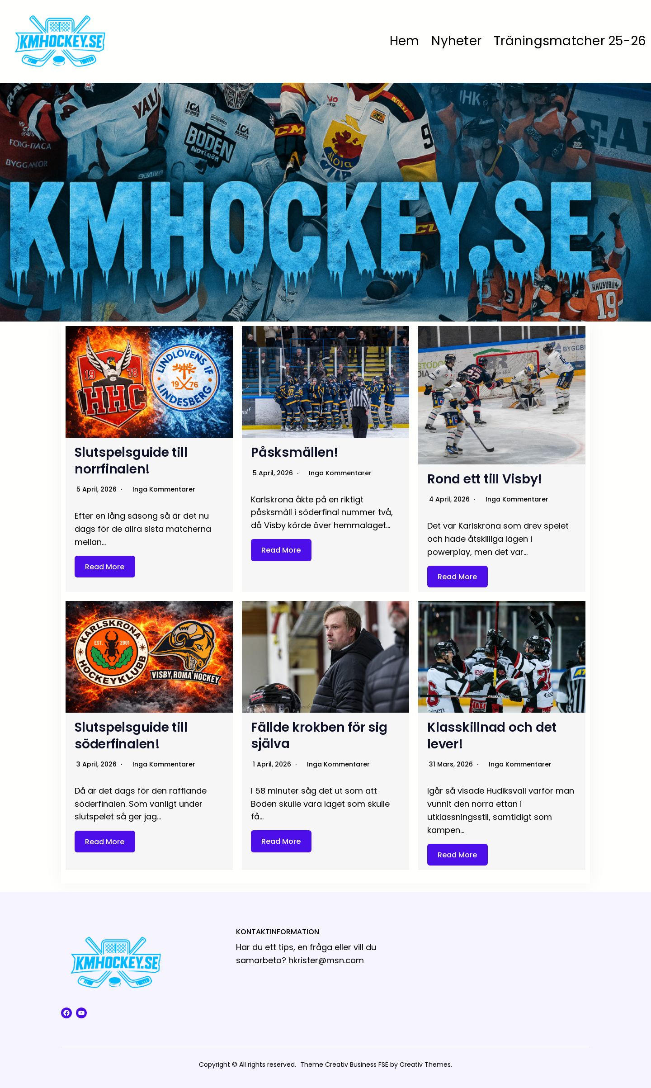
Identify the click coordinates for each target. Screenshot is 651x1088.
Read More (104, 566)
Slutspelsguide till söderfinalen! (131, 735)
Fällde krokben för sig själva (319, 735)
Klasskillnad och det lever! (492, 735)
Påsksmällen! (295, 452)
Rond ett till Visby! (484, 479)
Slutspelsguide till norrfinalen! (131, 461)
